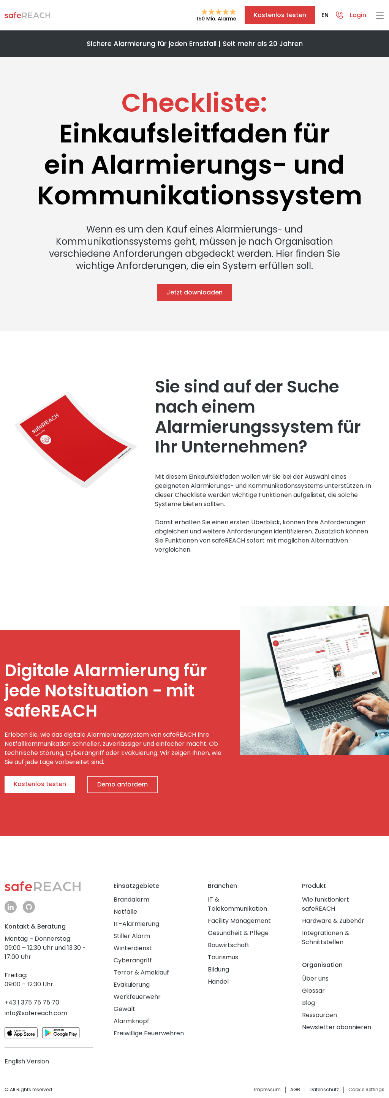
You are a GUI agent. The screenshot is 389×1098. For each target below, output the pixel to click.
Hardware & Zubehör (333, 920)
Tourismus (223, 957)
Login (358, 15)
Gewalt (124, 1009)
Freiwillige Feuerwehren (149, 1033)
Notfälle (125, 911)
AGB (295, 1090)
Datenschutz (324, 1090)
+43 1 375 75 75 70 (32, 1002)
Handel (218, 981)
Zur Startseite (27, 15)
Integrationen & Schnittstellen (325, 937)
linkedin (11, 906)
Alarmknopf (131, 1021)
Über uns (315, 978)
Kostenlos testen (280, 15)
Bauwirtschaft (229, 945)
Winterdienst (133, 948)
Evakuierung (132, 984)
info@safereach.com (36, 1013)
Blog (308, 1002)
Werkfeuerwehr (137, 996)
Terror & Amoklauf (141, 972)
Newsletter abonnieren (336, 1027)
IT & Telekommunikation (237, 904)
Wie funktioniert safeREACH (325, 904)
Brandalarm (131, 899)
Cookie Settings (366, 1090)
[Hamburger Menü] (379, 15)
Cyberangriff (133, 960)
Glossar (313, 990)
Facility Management (239, 920)
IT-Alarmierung (136, 923)
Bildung (218, 969)
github (29, 906)
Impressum (267, 1090)
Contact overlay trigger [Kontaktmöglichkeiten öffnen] (339, 15)
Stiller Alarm (132, 936)
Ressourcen (319, 1015)
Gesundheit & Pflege (238, 933)
